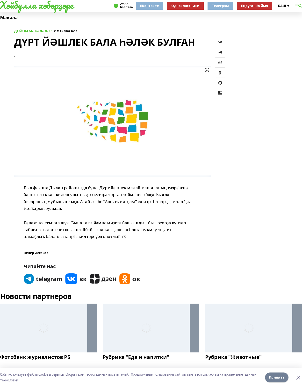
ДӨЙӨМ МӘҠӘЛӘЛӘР (33, 31)
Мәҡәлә (8, 17)
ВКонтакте (149, 5)
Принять (277, 377)
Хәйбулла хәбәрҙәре (36, 5)
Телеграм (220, 5)
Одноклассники (185, 5)
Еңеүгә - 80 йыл (254, 5)
